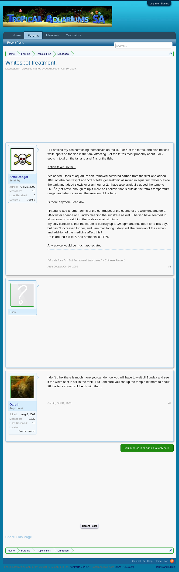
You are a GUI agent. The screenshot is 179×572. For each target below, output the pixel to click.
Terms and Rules (165, 566)
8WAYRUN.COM (124, 566)
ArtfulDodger (52, 68)
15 (33, 191)
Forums (33, 35)
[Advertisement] (89, 105)
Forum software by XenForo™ (36, 566)
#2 (169, 403)
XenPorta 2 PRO (79, 566)
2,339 (32, 418)
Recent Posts (89, 525)
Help (150, 561)
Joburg (31, 199)
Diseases (27, 68)
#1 (169, 266)
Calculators (73, 35)
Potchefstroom (27, 431)
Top (166, 561)
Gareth (14, 404)
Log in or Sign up (159, 3)
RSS (172, 561)
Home (17, 35)
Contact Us (138, 561)
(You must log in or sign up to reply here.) (147, 448)
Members (52, 35)
